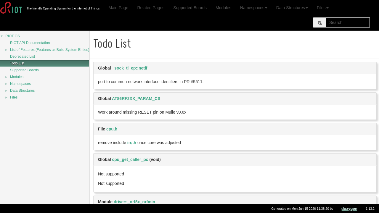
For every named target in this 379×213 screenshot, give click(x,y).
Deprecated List (22, 56)
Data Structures (292, 7)
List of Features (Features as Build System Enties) (49, 50)
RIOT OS (12, 36)
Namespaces (253, 7)
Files (323, 7)
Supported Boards (190, 7)
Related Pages (150, 7)
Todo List (17, 63)
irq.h (131, 142)
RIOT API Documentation (30, 43)
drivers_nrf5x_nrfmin (134, 201)
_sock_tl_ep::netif (129, 68)
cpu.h (111, 129)
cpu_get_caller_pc (130, 159)
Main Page (118, 7)
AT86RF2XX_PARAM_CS (136, 98)
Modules (223, 7)
